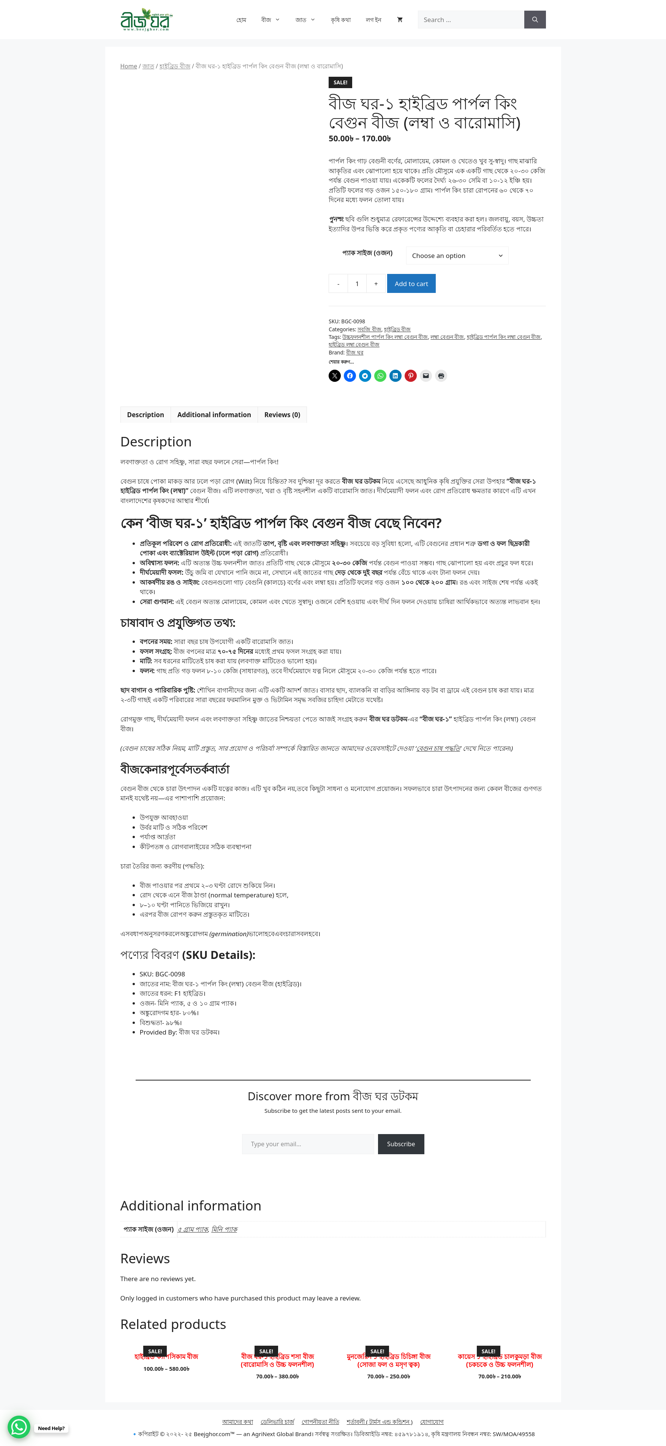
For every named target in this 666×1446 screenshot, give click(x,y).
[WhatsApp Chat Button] (19, 1427)
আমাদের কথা (237, 1421)
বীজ (274, 19)
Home (128, 66)
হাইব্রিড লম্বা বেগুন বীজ (354, 344)
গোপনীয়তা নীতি (320, 1421)
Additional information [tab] (214, 414)
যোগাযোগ (432, 1421)
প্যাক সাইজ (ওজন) (367, 252)
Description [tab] (145, 414)
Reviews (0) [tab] (282, 414)
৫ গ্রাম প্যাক (192, 1229)
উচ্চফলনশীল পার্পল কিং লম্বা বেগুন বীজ (385, 336)
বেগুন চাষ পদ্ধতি (438, 748)
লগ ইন (374, 20)
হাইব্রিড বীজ (175, 66)
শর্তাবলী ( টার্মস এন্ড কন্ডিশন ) (380, 1421)
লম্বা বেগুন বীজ (447, 336)
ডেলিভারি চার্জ (277, 1421)
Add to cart (411, 283)
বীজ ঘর (355, 352)
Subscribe (401, 1144)
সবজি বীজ (369, 329)
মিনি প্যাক (224, 1229)
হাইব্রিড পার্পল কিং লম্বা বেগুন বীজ (504, 336)
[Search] (535, 20)
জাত (309, 19)
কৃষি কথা (341, 20)
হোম (241, 20)
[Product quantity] (357, 283)
